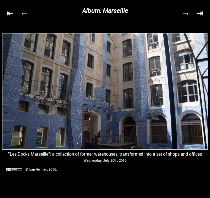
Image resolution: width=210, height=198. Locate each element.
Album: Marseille (105, 10)
